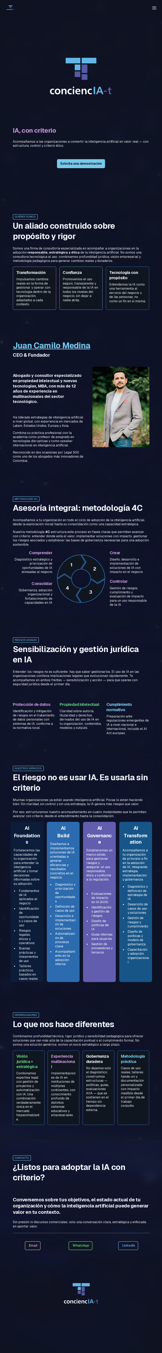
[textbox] (81, 7)
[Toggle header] (154, 7)
